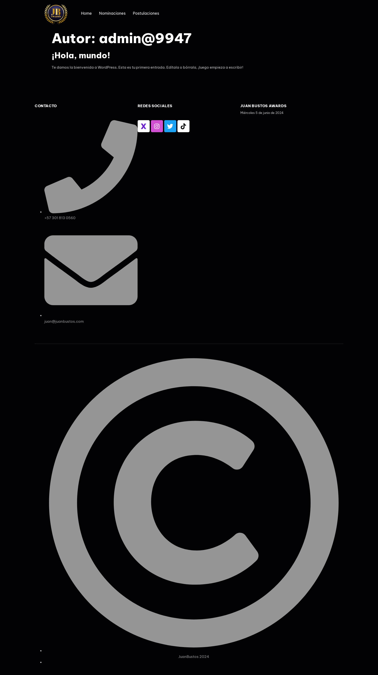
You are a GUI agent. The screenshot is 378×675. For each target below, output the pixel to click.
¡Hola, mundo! (81, 55)
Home (86, 13)
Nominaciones (112, 13)
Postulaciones (146, 13)
